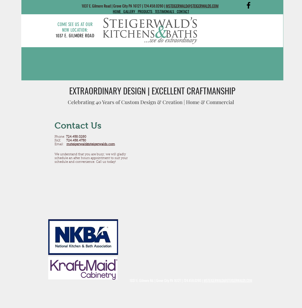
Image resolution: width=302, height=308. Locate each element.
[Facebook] (248, 5)
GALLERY (130, 11)
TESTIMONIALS (166, 11)
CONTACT (183, 11)
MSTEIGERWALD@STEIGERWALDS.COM (192, 6)
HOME (118, 11)
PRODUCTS (146, 11)
